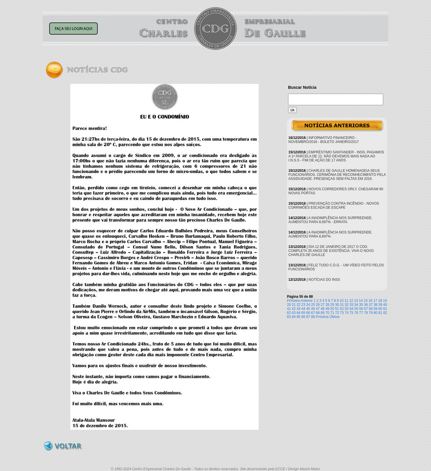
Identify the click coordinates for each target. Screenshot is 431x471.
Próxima (322, 317)
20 (289, 305)
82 (385, 313)
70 (327, 313)
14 (361, 301)
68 (318, 313)
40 (385, 305)
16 (370, 301)
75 (351, 313)
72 (337, 313)
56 (361, 309)
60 (380, 309)
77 (361, 313)
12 (351, 301)
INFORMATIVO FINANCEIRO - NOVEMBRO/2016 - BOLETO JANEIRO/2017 (323, 140)
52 (342, 309)
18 (380, 301)
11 (346, 301)
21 (294, 305)
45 (308, 309)
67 (313, 313)
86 (303, 317)
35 (361, 305)
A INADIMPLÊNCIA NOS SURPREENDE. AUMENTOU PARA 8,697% (330, 234)
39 (380, 305)
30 (337, 305)
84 (294, 317)
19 (385, 301)
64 (298, 313)
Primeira (293, 301)
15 (366, 301)
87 (308, 317)
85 (298, 317)
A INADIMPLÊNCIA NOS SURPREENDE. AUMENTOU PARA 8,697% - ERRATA (330, 220)
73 (342, 313)
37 (371, 305)
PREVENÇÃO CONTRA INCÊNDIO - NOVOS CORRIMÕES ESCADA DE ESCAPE (333, 205)
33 (351, 305)
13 (356, 301)
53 (346, 309)
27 (322, 305)
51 (337, 309)
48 (322, 309)
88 (313, 317)
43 (298, 309)
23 (303, 305)
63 (294, 313)
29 (332, 305)
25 (313, 305)
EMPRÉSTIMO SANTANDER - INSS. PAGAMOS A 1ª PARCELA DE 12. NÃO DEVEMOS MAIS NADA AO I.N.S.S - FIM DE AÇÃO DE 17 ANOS (336, 156)
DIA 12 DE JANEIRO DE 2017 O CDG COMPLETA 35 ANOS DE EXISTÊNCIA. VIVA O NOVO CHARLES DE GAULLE (331, 251)
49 (327, 309)
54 (351, 309)
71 (332, 313)
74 (346, 313)
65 (303, 313)
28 (327, 305)
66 (308, 313)
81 (380, 313)
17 (375, 301)
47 (318, 309)
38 (375, 305)
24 (308, 305)
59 (375, 309)
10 (341, 301)
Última (334, 317)
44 (303, 309)
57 (366, 309)
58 (371, 309)
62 (289, 313)
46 (313, 309)
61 (385, 309)
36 (366, 305)
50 (332, 309)
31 (342, 305)
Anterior (306, 301)
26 (318, 305)
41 (289, 309)
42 (294, 309)
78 (366, 313)
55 (356, 309)
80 (375, 313)
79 (371, 313)
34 (356, 305)
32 (346, 305)
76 (356, 313)
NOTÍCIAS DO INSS (324, 280)
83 (289, 317)
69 (322, 313)
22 (298, 305)
